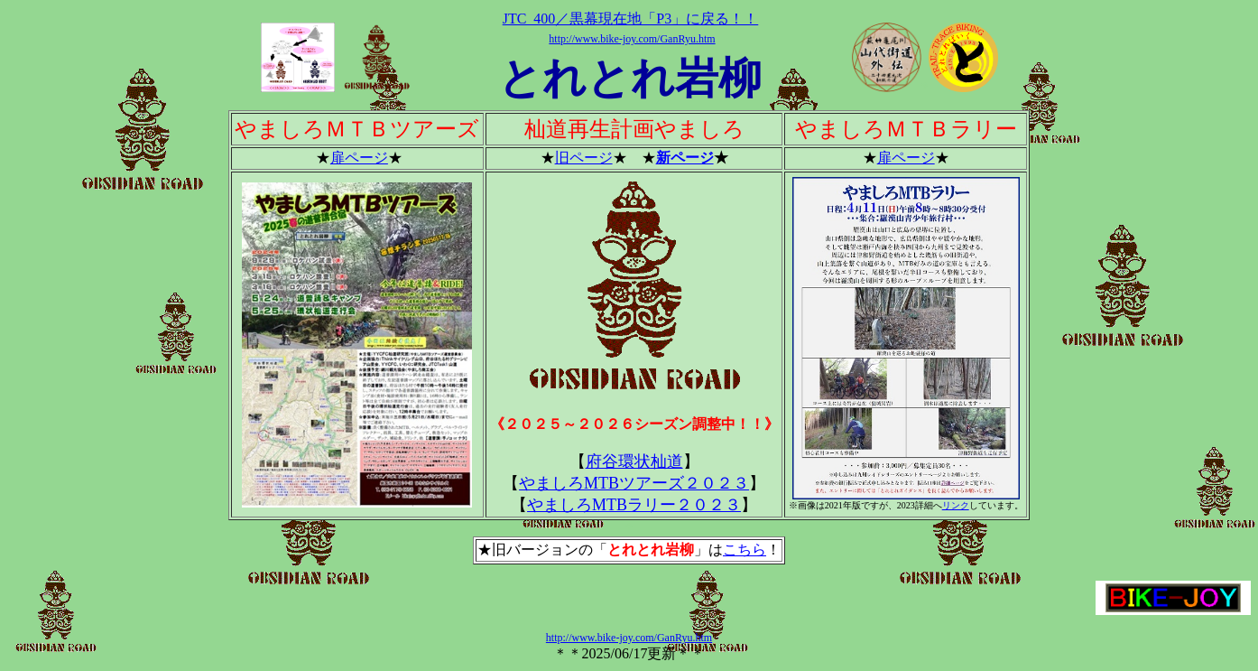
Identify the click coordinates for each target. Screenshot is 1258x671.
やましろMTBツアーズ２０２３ (634, 483)
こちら (744, 549)
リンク (955, 505)
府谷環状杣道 (634, 461)
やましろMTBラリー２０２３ (634, 505)
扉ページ (359, 157)
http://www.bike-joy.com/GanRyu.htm (632, 39)
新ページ (685, 157)
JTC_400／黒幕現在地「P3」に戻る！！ (631, 18)
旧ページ (584, 157)
